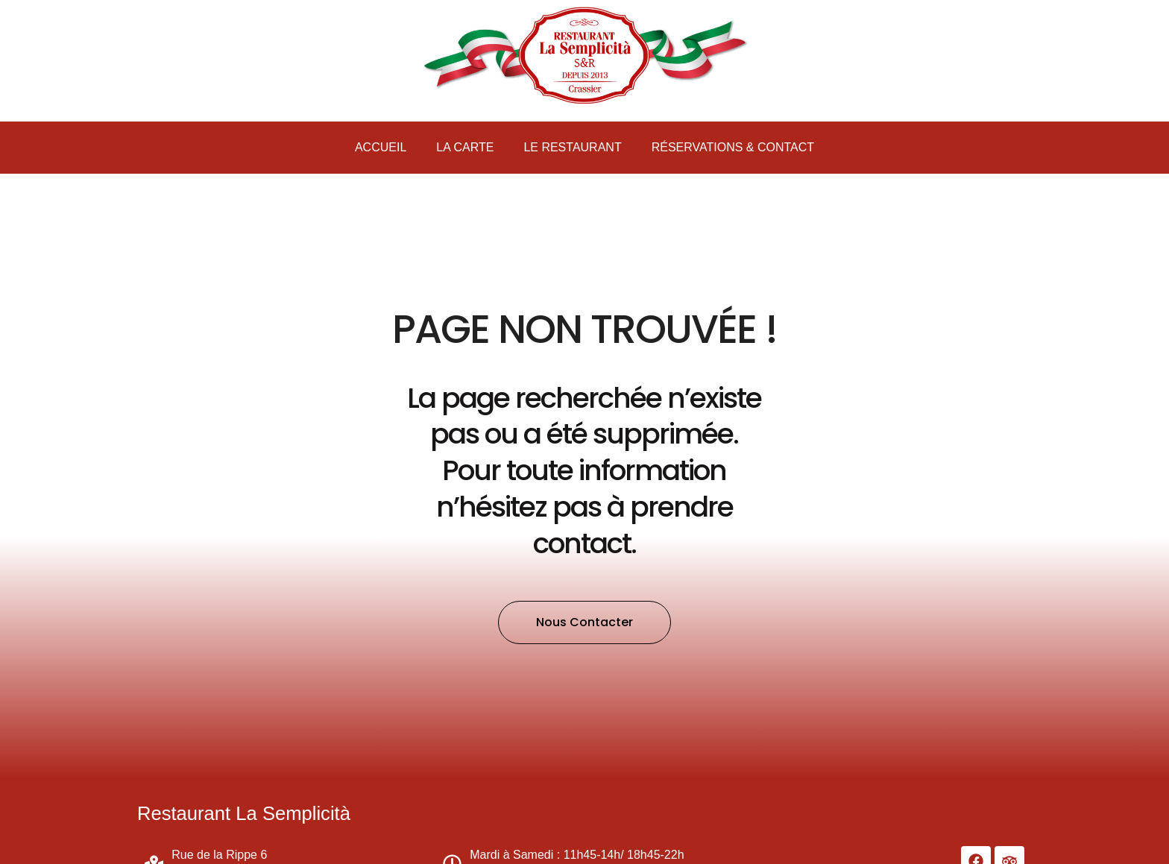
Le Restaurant (572, 147)
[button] (584, 622)
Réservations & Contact (733, 147)
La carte (465, 147)
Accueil (380, 147)
